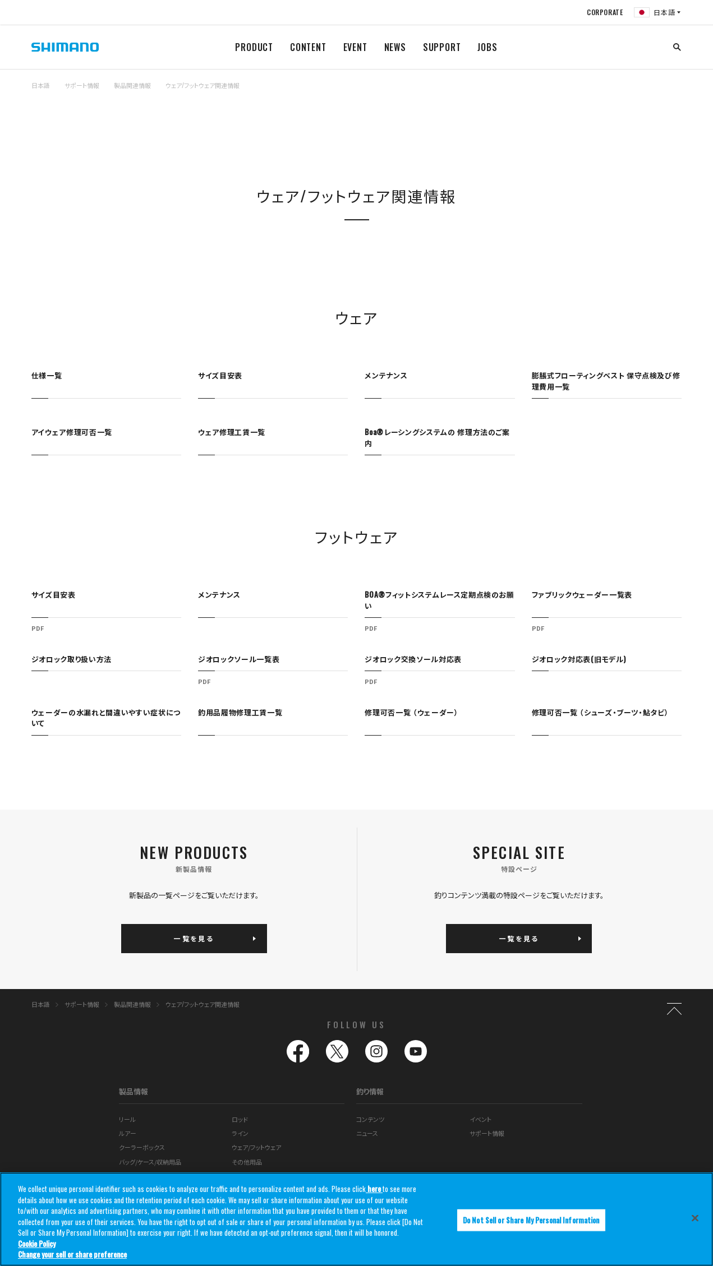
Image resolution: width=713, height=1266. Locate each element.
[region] (356, 1219)
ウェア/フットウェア (256, 1147)
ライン (240, 1133)
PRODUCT (254, 47)
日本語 (40, 85)
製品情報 (133, 1091)
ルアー (127, 1133)
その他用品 (247, 1161)
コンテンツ (370, 1119)
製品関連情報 (132, 85)
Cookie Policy (37, 1243)
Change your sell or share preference (72, 1254)
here (374, 1188)
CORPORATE (605, 12)
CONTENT (308, 47)
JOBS (487, 47)
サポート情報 (82, 85)
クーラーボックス (142, 1147)
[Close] (695, 1217)
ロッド (240, 1119)
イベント (480, 1119)
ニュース (367, 1133)
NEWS (395, 47)
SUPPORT (442, 47)
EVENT (355, 47)
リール (127, 1119)
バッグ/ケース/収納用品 (150, 1161)
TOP (674, 92)
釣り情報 (370, 1091)
